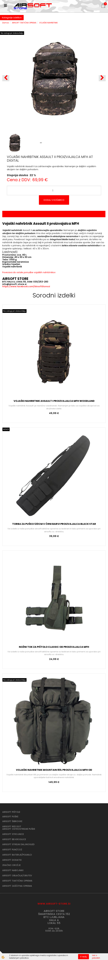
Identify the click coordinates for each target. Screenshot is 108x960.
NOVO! (6, 429)
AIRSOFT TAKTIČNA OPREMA (24, 22)
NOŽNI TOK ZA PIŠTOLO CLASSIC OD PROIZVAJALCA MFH (54, 647)
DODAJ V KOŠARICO (54, 200)
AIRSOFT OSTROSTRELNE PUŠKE (18, 828)
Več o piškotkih (96, 956)
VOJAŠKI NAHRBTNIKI (48, 22)
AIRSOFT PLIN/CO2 (12, 849)
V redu (83, 956)
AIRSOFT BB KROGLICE (14, 839)
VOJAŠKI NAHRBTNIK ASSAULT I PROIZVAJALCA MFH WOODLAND (54, 401)
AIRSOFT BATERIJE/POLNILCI (17, 854)
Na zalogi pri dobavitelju (12, 33)
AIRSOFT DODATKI (12, 859)
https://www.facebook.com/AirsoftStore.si (26, 286)
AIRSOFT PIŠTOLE (11, 811)
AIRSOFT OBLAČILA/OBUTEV (17, 875)
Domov (5, 22)
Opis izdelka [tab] (54, 214)
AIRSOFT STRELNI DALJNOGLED (18, 844)
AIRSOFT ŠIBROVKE (12, 821)
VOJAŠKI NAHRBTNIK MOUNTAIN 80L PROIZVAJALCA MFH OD (54, 770)
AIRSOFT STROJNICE (13, 834)
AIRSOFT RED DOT (11, 826)
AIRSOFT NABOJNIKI (12, 870)
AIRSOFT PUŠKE (10, 816)
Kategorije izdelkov (12, 17)
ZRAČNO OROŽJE (11, 865)
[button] (102, 78)
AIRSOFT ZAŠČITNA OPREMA (17, 885)
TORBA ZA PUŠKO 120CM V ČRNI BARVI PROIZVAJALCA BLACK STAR (54, 524)
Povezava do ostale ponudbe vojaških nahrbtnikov (29, 272)
